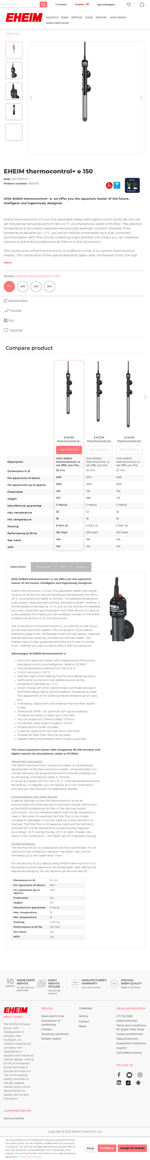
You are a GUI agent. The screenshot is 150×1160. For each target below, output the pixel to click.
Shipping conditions (55, 1034)
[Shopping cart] (142, 4)
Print (11, 320)
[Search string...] (20, 4)
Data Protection (127, 1021)
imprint (121, 1048)
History (83, 1016)
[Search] (43, 4)
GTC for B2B (124, 1016)
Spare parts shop (52, 1016)
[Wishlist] (129, 4)
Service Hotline (14, 1118)
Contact (46, 1029)
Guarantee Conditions (131, 1043)
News (82, 1026)
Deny (90, 1148)
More (8, 262)
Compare (16, 310)
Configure (107, 1148)
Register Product (18, 300)
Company (61, 4)
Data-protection (127, 1039)
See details (99, 450)
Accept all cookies (132, 1148)
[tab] (18, 567)
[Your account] (106, 5)
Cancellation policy (129, 1053)
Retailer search (51, 1039)
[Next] (141, 98)
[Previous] (31, 98)
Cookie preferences (129, 1034)
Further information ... (31, 1157)
